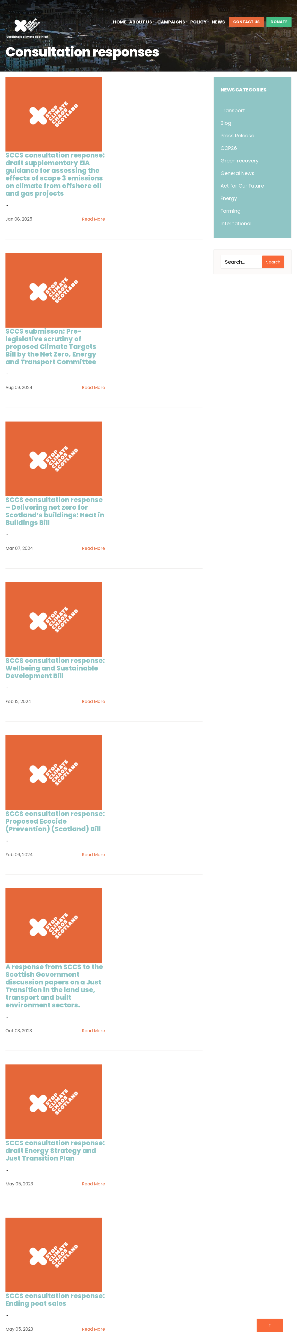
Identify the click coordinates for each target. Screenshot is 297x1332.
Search (273, 262)
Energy (229, 198)
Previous (52, 1122)
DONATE (279, 22)
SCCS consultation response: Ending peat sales (154, 814)
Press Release (237, 135)
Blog (226, 123)
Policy (198, 22)
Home (119, 22)
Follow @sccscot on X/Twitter (43, 1243)
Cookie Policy (182, 1306)
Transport (233, 110)
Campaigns (171, 22)
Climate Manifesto (126, 1250)
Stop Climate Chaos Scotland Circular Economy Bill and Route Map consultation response (153, 1026)
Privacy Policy (149, 1306)
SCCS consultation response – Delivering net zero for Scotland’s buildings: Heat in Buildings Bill (153, 314)
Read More (188, 160)
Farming (230, 210)
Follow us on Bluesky (32, 1255)
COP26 (229, 148)
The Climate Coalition (226, 1219)
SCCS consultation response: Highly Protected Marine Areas (152, 920)
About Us (140, 22)
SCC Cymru (215, 1210)
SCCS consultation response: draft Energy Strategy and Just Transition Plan (145, 720)
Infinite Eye (280, 1306)
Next (157, 1122)
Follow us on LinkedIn (33, 1267)
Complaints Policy (220, 1306)
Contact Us (246, 22)
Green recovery (240, 160)
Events (113, 1220)
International (236, 223)
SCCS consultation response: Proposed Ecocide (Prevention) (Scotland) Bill (142, 515)
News (218, 22)
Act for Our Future (242, 185)
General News (237, 173)
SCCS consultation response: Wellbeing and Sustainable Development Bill (150, 413)
